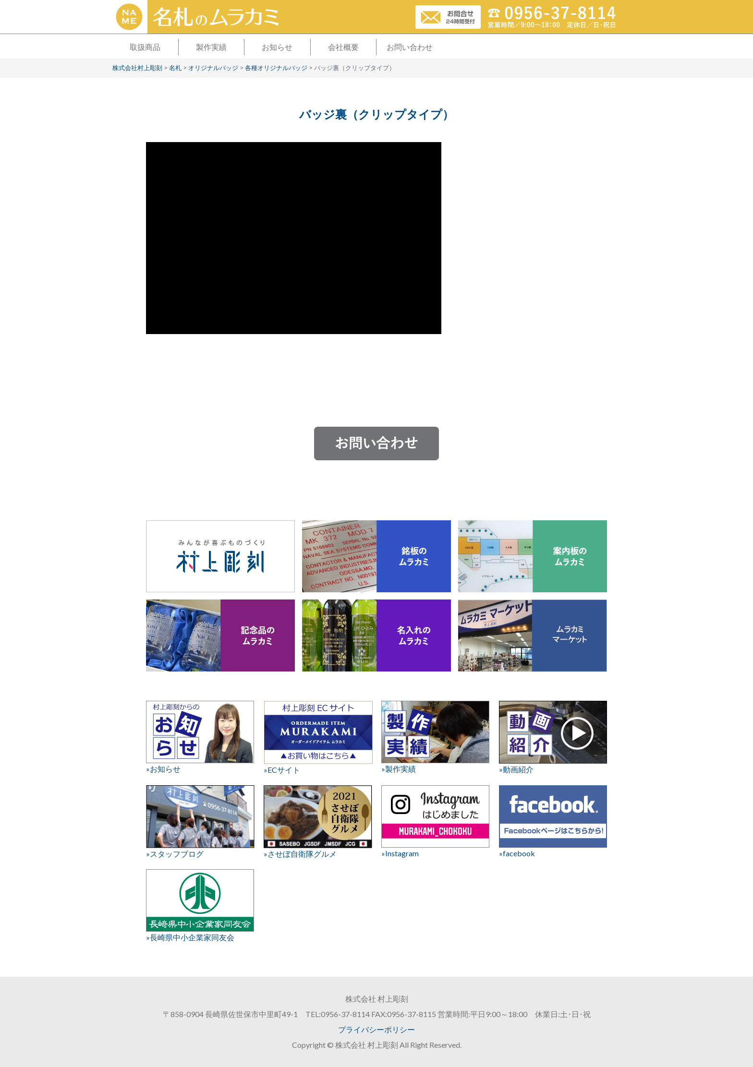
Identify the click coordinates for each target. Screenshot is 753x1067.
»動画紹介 (553, 737)
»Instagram (435, 821)
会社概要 (343, 46)
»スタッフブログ (200, 821)
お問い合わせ (410, 46)
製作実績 (211, 46)
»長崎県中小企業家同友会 (200, 905)
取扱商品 (145, 46)
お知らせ (277, 46)
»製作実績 (435, 737)
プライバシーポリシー (376, 1029)
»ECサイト (318, 737)
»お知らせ (200, 737)
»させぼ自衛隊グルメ (318, 821)
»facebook (553, 821)
